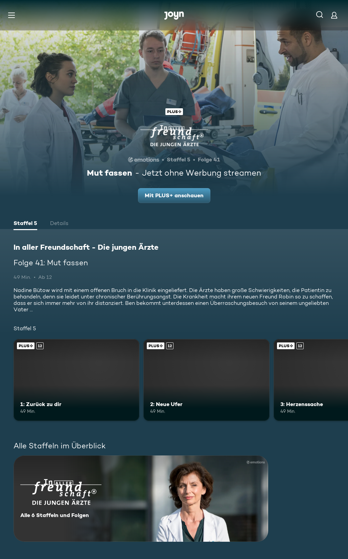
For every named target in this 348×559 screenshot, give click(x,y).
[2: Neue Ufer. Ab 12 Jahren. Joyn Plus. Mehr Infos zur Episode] (206, 380)
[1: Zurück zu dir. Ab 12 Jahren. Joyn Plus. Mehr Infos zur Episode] (76, 380)
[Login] (334, 15)
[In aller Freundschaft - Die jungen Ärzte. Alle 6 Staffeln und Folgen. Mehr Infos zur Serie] (141, 498)
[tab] (25, 224)
